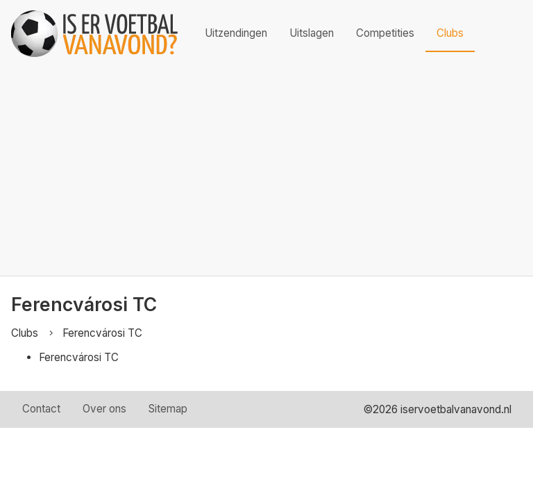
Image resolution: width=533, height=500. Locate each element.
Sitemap (168, 408)
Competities (385, 33)
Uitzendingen (236, 33)
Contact (41, 408)
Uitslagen (311, 33)
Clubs (450, 33)
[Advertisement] (266, 171)
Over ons (104, 408)
